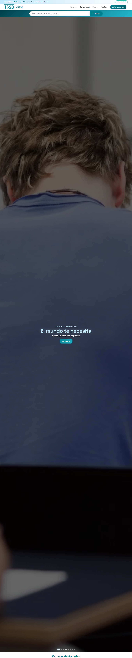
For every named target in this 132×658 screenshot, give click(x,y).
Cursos (95, 7)
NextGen (104, 7)
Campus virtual (118, 7)
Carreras (73, 7)
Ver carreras (66, 341)
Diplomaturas (84, 7)
